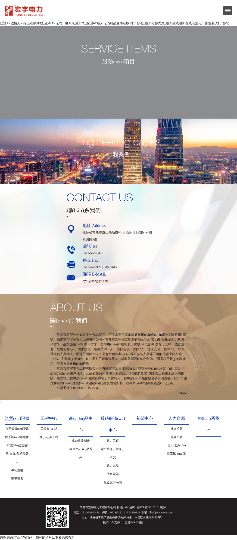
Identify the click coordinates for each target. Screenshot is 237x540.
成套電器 (113, 474)
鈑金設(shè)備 (113, 482)
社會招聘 (177, 428)
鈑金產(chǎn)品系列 (80, 453)
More (183, 393)
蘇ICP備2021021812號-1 (151, 507)
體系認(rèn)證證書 (17, 437)
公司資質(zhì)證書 (17, 428)
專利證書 (17, 470)
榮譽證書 (17, 478)
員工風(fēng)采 (176, 453)
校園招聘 (177, 437)
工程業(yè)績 (49, 428)
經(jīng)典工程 (49, 437)
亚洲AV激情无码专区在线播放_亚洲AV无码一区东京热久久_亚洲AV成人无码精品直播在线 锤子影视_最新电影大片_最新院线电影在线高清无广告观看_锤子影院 (114, 23)
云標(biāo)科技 (134, 522)
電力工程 (113, 440)
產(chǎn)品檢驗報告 (17, 458)
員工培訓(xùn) (176, 445)
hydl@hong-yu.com (96, 281)
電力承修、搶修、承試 (113, 453)
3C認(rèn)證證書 (17, 445)
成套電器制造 (81, 440)
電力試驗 (113, 465)
